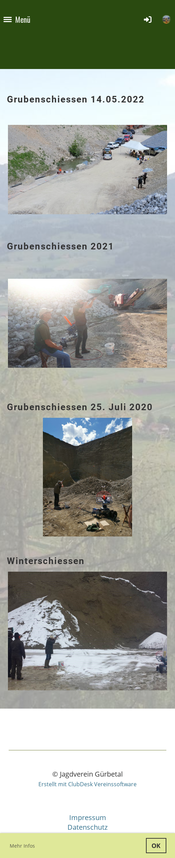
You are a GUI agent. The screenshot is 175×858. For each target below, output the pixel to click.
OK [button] (155, 845)
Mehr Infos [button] (22, 845)
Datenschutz (87, 827)
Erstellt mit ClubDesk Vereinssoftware (87, 784)
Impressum (87, 817)
